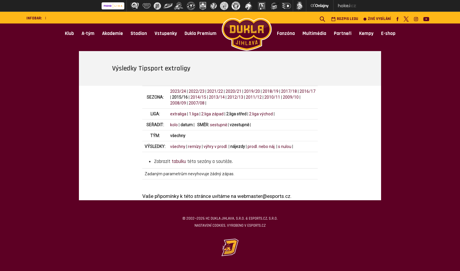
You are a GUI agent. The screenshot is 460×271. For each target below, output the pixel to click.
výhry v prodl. (216, 146)
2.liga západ (212, 114)
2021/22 (215, 91)
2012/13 (235, 97)
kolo (174, 124)
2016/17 (307, 91)
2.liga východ (261, 114)
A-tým (88, 33)
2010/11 (272, 97)
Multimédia (314, 33)
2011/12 (254, 97)
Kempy (366, 33)
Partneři (342, 33)
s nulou (284, 146)
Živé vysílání (377, 18)
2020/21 (233, 91)
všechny (177, 146)
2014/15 (198, 97)
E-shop (388, 33)
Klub (69, 33)
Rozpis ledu (344, 18)
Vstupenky (166, 33)
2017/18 (289, 91)
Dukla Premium (201, 33)
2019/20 (252, 91)
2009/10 (291, 97)
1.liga (194, 114)
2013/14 (217, 97)
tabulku (179, 161)
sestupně (218, 124)
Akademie (112, 33)
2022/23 (196, 91)
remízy (194, 146)
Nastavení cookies (210, 225)
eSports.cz (256, 225)
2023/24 (178, 91)
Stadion (139, 33)
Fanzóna (286, 33)
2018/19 (270, 91)
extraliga (178, 114)
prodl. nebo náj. (261, 146)
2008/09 (178, 103)
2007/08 (196, 103)
